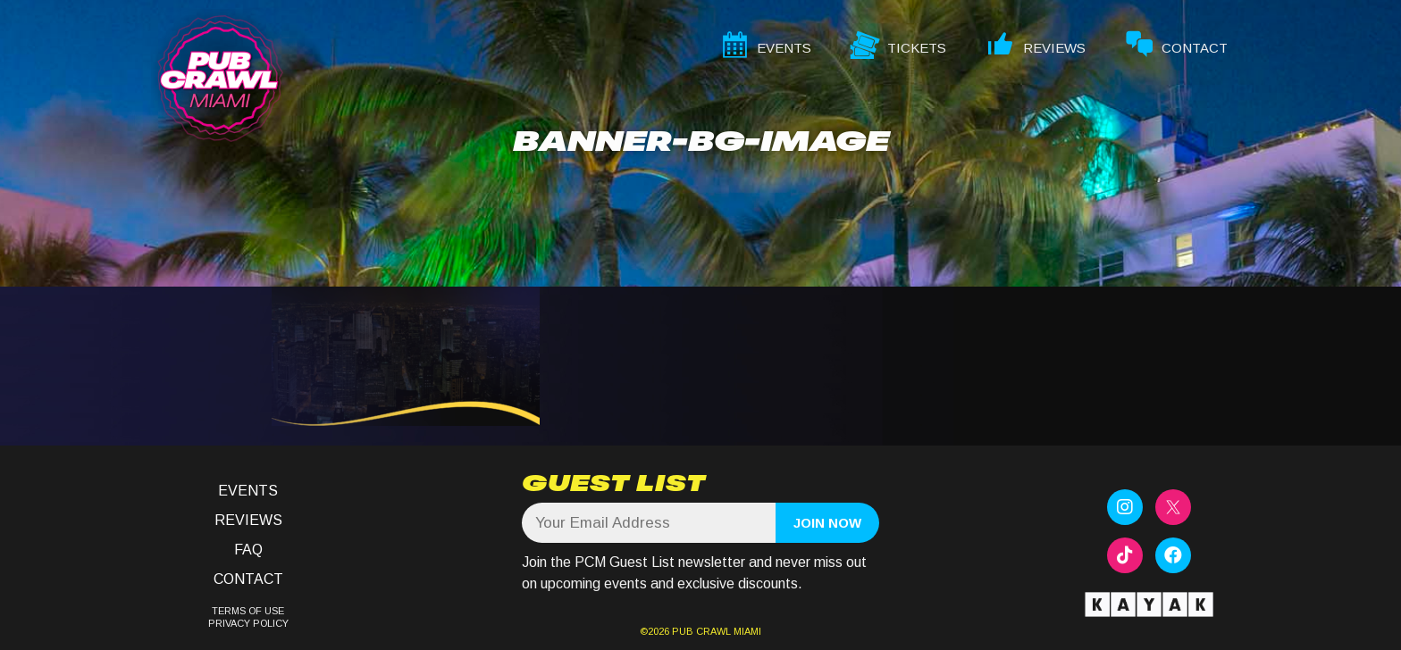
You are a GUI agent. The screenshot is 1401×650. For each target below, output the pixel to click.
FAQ (248, 549)
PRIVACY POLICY (248, 623)
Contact (248, 579)
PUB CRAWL (701, 631)
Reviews (248, 520)
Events (248, 490)
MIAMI (746, 631)
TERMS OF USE (248, 610)
